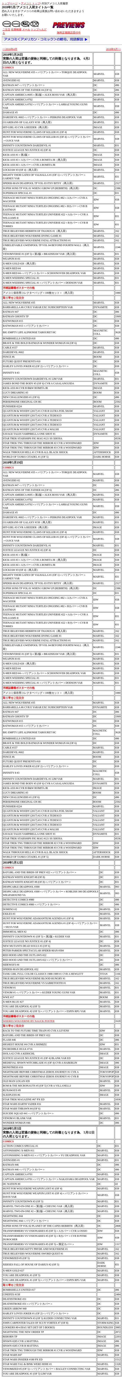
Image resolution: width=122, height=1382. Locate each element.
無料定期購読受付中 (69, 32)
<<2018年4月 (9, 49)
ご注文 (6, 29)
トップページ (10, 3)
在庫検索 (16, 29)
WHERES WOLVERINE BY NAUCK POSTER (29, 1021)
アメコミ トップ (30, 3)
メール (26, 29)
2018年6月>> (113, 49)
